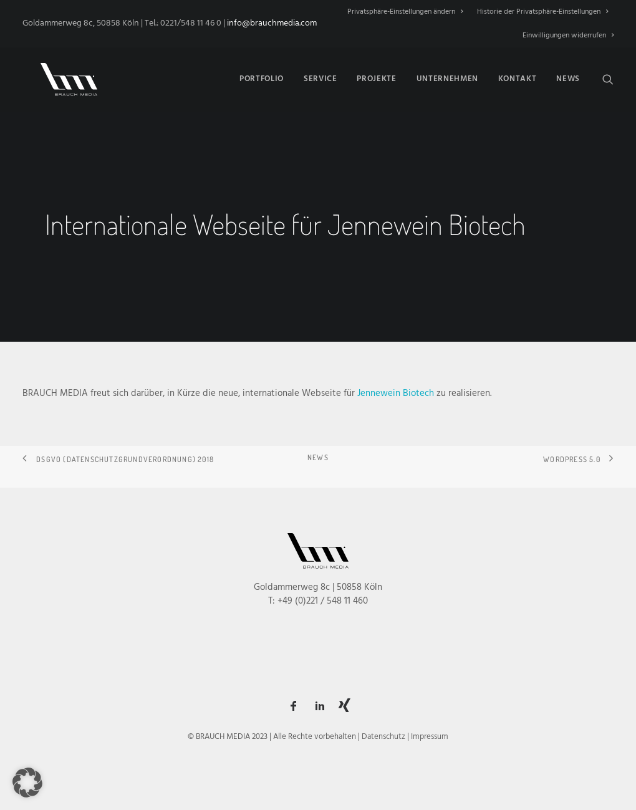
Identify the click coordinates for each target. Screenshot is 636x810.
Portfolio (261, 77)
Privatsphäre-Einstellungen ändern (405, 12)
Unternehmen (447, 77)
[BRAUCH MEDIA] (59, 77)
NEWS (318, 457)
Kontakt (517, 77)
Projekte (376, 77)
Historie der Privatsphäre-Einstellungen (542, 12)
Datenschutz (383, 736)
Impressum (429, 736)
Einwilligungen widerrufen (568, 35)
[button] (608, 76)
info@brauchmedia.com (272, 23)
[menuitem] (407, 12)
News (568, 77)
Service (320, 77)
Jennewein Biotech (395, 393)
